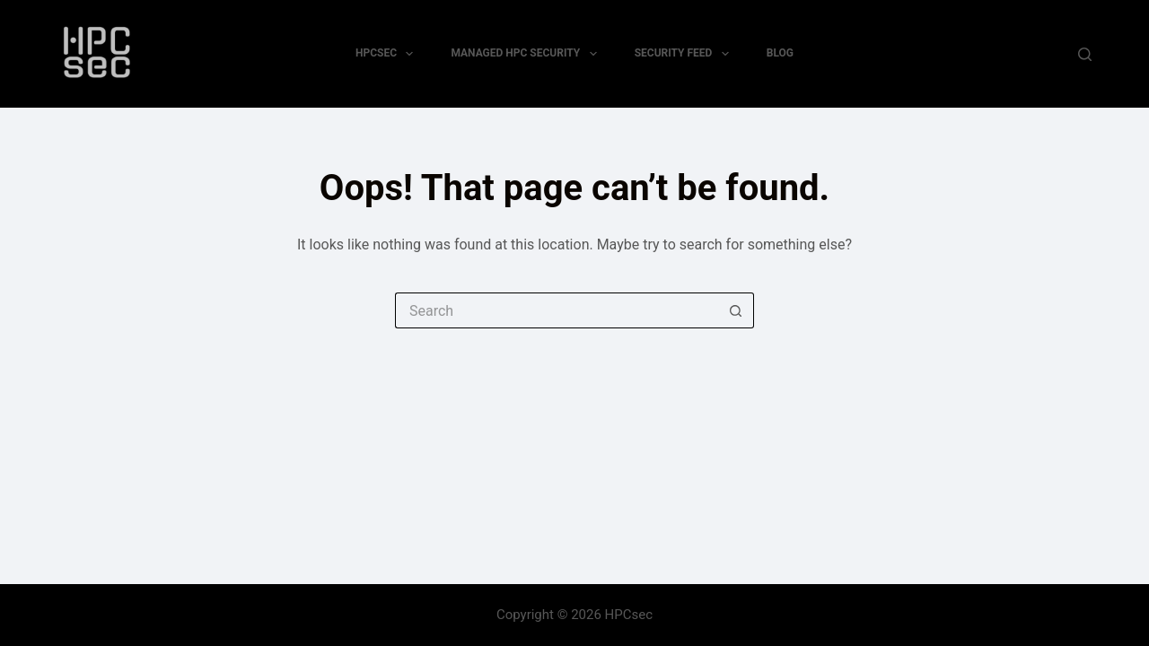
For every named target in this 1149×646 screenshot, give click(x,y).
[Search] (1085, 54)
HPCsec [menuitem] (387, 54)
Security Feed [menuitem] (685, 54)
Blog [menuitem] (780, 53)
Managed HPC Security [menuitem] (527, 54)
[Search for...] (556, 310)
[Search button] (736, 310)
